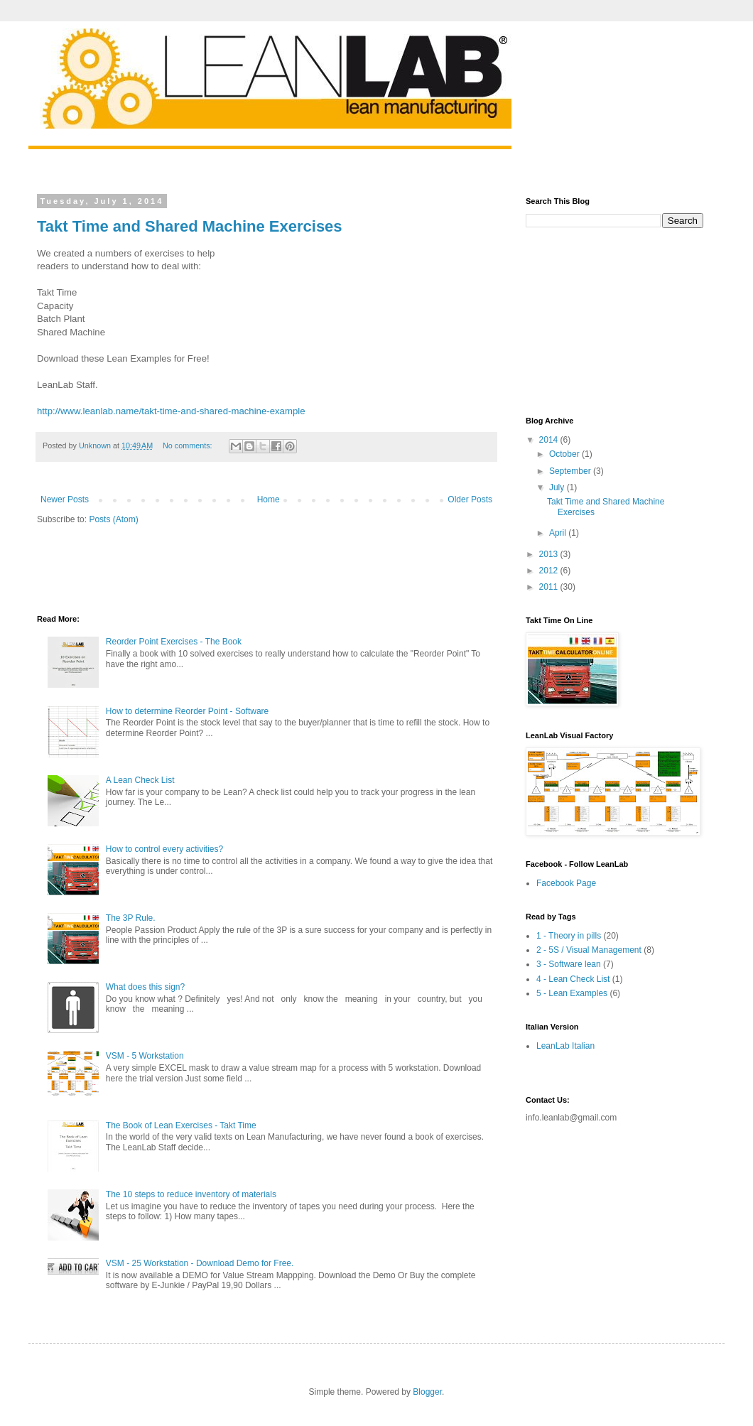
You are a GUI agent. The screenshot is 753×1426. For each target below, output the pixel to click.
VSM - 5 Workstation (145, 1056)
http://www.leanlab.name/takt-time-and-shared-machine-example (171, 411)
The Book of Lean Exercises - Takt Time (181, 1125)
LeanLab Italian (565, 1046)
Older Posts (470, 499)
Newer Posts (64, 499)
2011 (549, 587)
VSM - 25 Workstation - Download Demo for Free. (200, 1263)
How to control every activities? (164, 849)
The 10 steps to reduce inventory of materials (191, 1194)
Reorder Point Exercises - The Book (174, 642)
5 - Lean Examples (571, 993)
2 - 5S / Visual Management (588, 950)
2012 (549, 571)
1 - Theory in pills (568, 936)
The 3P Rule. (131, 918)
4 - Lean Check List (573, 979)
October (565, 454)
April (558, 533)
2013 (549, 554)
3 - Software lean (568, 964)
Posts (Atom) (113, 519)
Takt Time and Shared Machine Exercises (189, 226)
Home (268, 499)
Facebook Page (566, 883)
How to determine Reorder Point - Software (187, 711)
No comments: (189, 445)
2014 (549, 440)
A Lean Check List (140, 780)
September (571, 471)
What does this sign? (145, 987)
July (558, 487)
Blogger (427, 1392)
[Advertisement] (203, 568)
